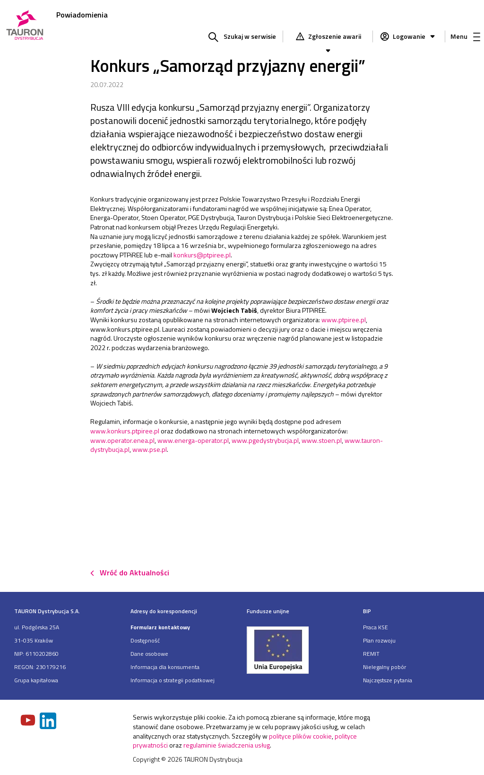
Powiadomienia (82, 14)
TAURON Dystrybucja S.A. (47, 611)
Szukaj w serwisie (250, 36)
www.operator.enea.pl (122, 440)
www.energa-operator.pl (193, 440)
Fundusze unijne (268, 611)
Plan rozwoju (379, 640)
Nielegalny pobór (384, 666)
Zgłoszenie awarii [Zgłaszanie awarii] (334, 37)
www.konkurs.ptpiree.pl (124, 431)
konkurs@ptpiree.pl (202, 255)
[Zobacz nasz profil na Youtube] (29, 721)
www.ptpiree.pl (343, 320)
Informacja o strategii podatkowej (172, 680)
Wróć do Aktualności (134, 572)
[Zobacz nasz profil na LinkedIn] (49, 722)
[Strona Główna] (25, 26)
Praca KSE (375, 627)
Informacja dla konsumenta (164, 666)
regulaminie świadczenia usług (226, 745)
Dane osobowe (149, 653)
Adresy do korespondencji (163, 611)
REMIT (371, 653)
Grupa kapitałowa (36, 680)
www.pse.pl (149, 449)
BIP (367, 611)
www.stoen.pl (322, 440)
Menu (465, 36)
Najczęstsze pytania (387, 680)
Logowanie (414, 36)
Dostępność (145, 640)
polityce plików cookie (300, 736)
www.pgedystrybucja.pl (265, 440)
